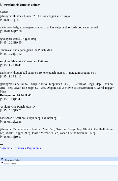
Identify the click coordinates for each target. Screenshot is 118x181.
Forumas (18, 148)
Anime (6, 148)
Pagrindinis (34, 148)
